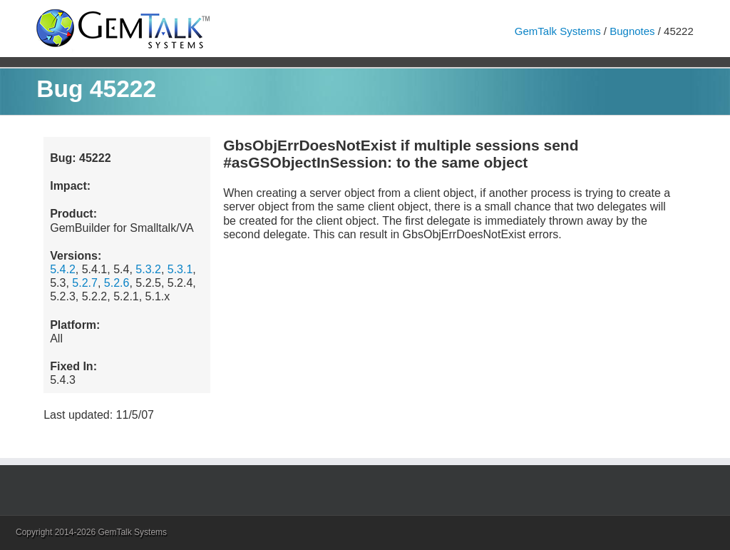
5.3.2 (148, 269)
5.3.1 (180, 269)
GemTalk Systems (558, 31)
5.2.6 (117, 283)
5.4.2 (63, 269)
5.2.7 (85, 283)
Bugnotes (632, 31)
